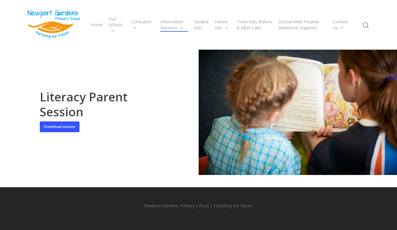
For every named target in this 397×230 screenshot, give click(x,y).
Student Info (201, 25)
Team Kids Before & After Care (254, 25)
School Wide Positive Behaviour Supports (299, 25)
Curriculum (141, 25)
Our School (115, 25)
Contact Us (340, 25)
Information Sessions (171, 25)
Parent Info (221, 25)
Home (97, 25)
